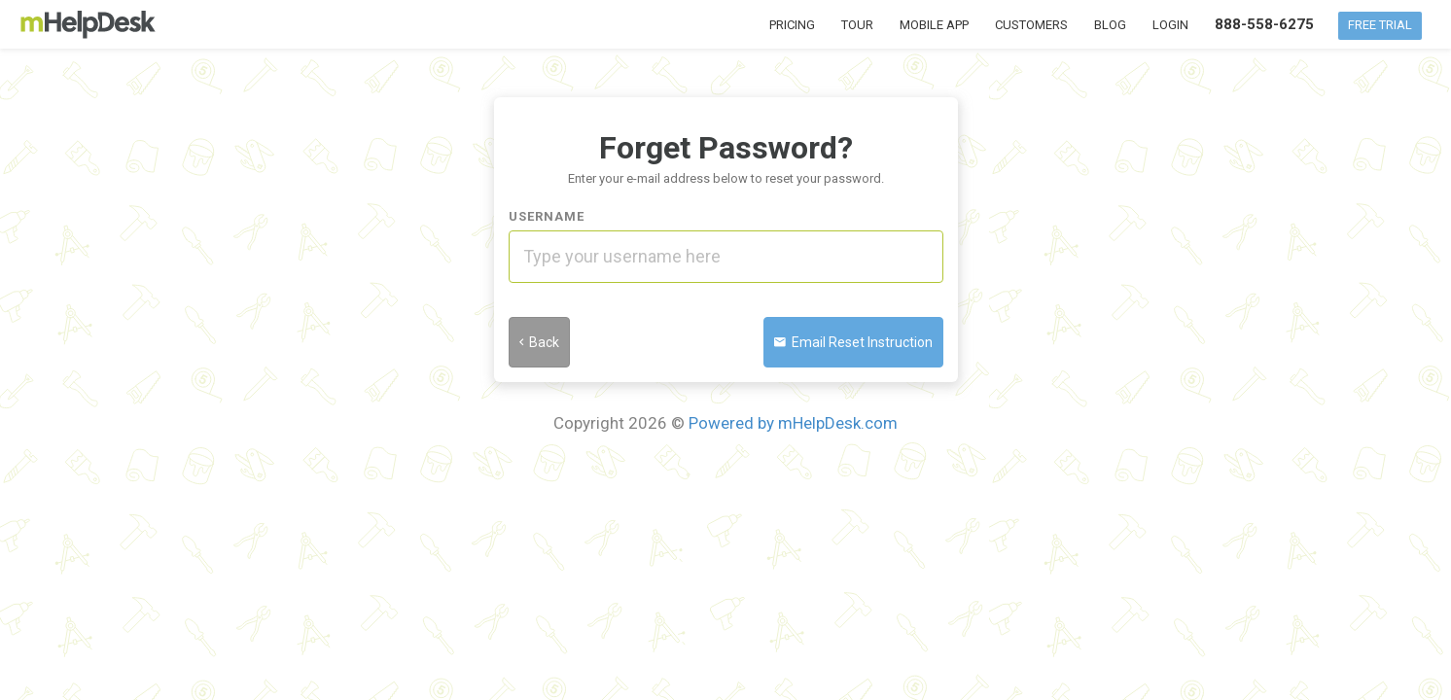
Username (546, 216)
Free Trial (1380, 25)
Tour (857, 25)
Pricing (792, 25)
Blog (1110, 25)
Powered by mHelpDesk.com (793, 423)
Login (1170, 25)
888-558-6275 (1264, 24)
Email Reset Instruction (853, 342)
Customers (1031, 25)
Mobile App (934, 25)
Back (539, 342)
